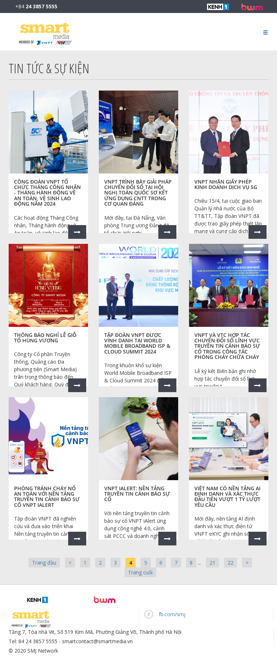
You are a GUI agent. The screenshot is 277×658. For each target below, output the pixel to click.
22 (230, 562)
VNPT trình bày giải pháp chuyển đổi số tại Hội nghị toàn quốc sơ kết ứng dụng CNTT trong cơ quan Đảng (138, 192)
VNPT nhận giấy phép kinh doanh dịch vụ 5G (225, 184)
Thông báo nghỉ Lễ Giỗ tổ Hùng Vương (45, 338)
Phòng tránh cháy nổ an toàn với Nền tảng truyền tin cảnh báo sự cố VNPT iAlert (47, 496)
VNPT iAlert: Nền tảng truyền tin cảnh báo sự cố (137, 494)
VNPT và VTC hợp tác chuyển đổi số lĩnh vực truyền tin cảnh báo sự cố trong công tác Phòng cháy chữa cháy (227, 346)
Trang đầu (44, 562)
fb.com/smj (172, 614)
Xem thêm (77, 232)
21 (212, 562)
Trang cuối (140, 572)
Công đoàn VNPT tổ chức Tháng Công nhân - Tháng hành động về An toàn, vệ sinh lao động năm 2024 (47, 192)
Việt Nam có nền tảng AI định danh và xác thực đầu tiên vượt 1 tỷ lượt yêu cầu (227, 496)
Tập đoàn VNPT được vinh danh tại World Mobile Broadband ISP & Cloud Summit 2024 (137, 343)
